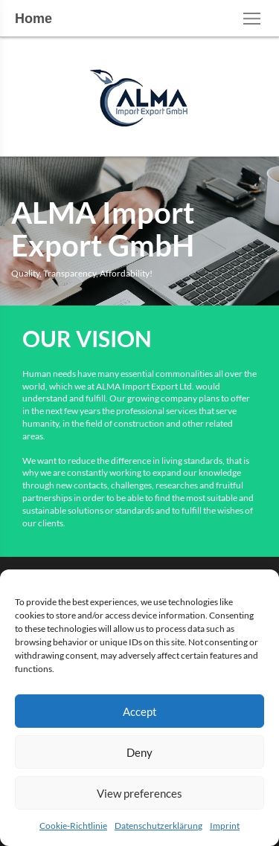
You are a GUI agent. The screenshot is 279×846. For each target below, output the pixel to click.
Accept (140, 711)
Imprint (225, 825)
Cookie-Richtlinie (73, 825)
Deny (139, 752)
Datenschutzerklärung (158, 825)
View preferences (139, 793)
